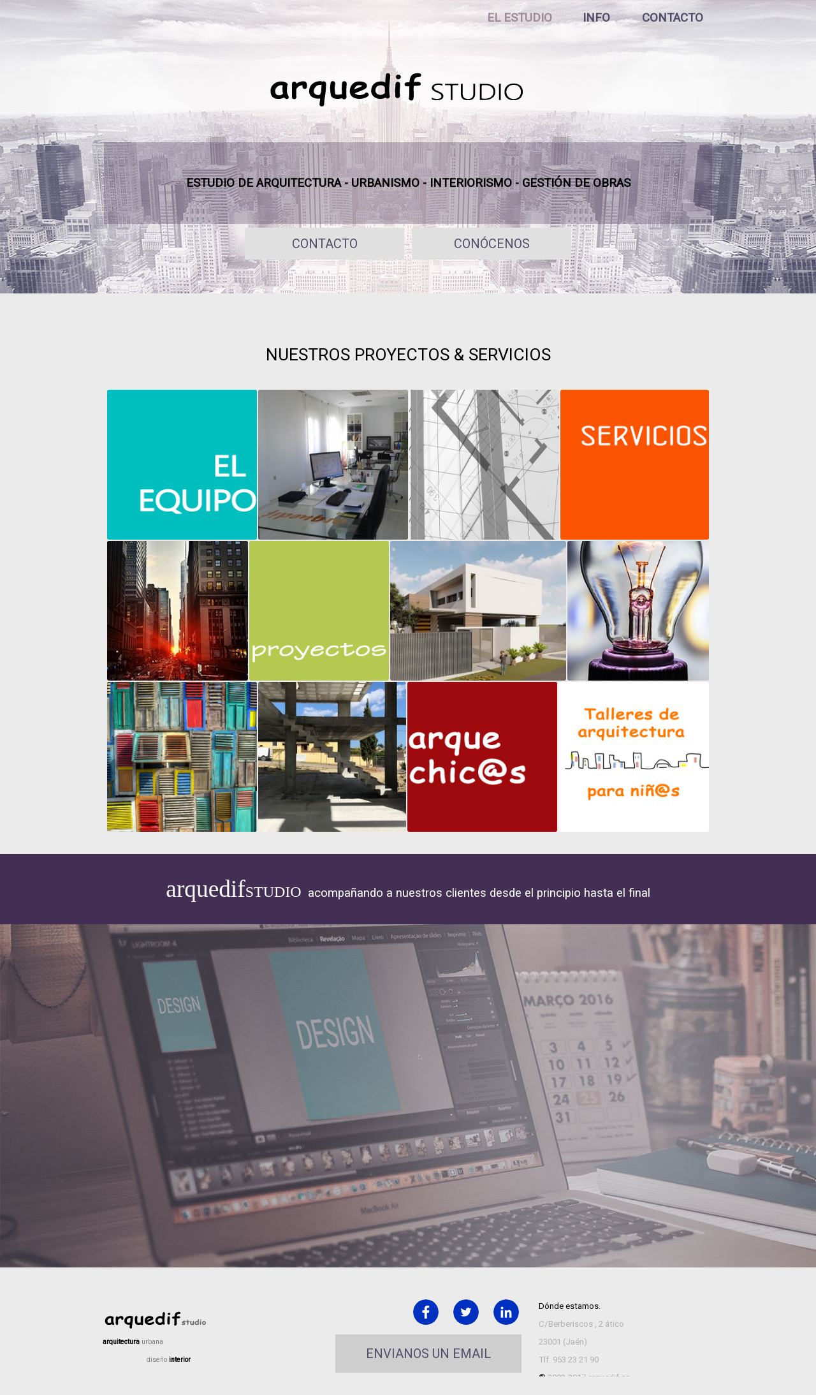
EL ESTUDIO (519, 18)
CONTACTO (672, 18)
